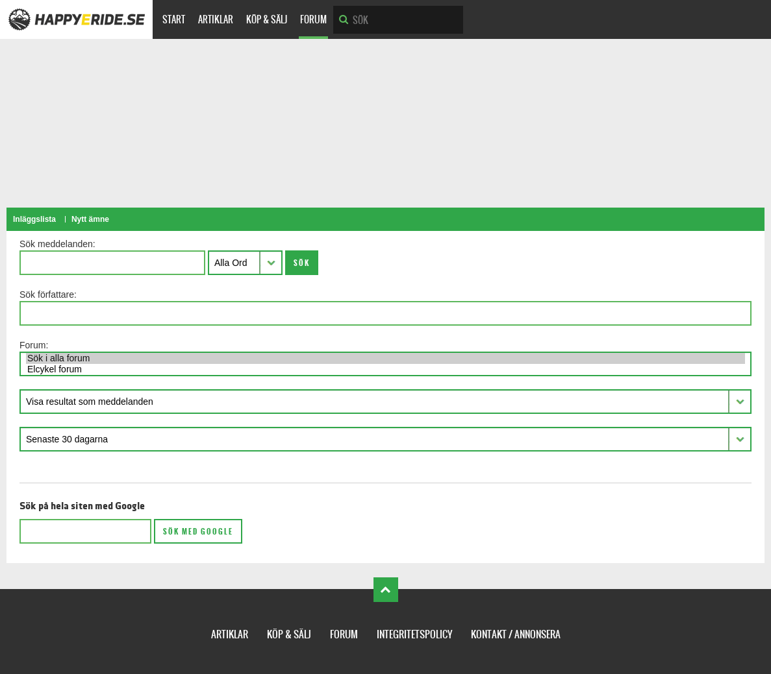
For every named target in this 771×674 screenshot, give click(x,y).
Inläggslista (34, 219)
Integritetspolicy (414, 634)
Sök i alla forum (385, 358)
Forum (313, 19)
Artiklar (215, 19)
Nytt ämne (90, 219)
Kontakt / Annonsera (516, 634)
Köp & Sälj (266, 19)
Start (173, 19)
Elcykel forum (385, 369)
